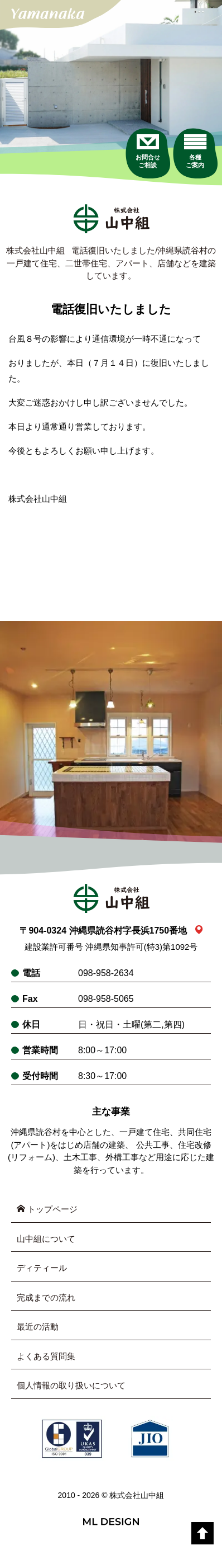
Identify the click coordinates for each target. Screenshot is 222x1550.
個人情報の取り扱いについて (71, 1385)
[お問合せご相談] (147, 151)
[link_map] (198, 930)
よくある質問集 (46, 1356)
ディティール (42, 1268)
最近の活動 (38, 1326)
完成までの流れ (46, 1297)
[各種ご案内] (195, 151)
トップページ (47, 1209)
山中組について (46, 1238)
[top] (202, 1533)
